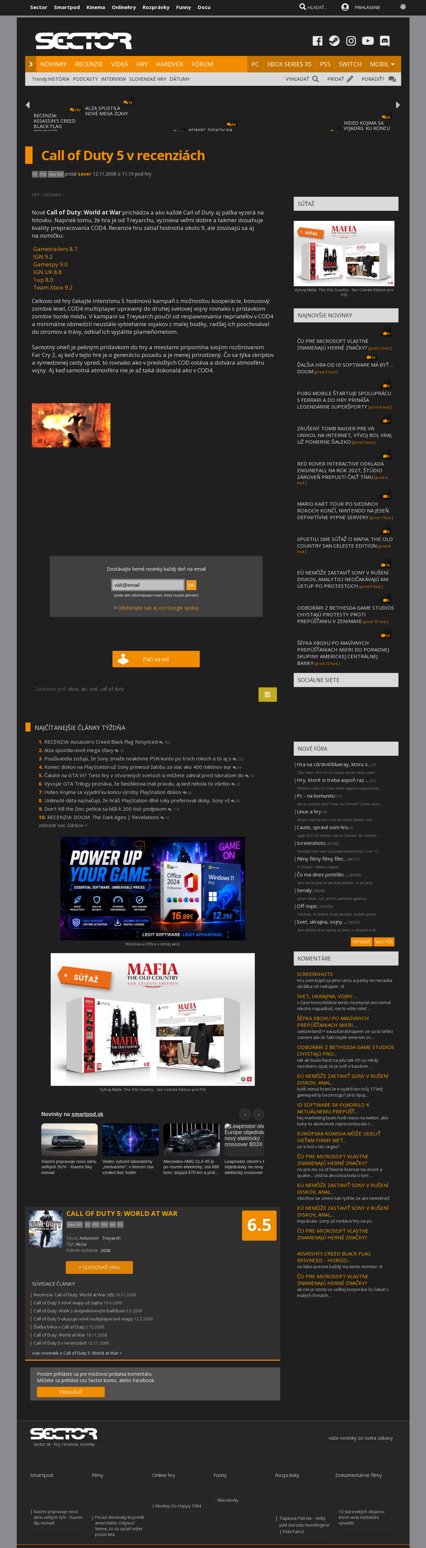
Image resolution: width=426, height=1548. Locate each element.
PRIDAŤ (335, 79)
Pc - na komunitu (316, 795)
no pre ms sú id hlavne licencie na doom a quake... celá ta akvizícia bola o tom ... (339, 1172)
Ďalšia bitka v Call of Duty (59, 1327)
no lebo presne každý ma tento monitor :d (339, 1266)
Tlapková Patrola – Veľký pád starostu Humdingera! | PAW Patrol (304, 1525)
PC (255, 64)
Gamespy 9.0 (50, 264)
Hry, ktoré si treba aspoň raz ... (333, 780)
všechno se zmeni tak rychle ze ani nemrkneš (343, 1198)
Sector (38, 7)
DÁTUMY (180, 79)
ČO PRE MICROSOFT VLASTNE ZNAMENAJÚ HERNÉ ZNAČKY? (333, 344)
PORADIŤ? (373, 79)
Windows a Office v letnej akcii (153, 943)
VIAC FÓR (384, 942)
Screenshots (311, 843)
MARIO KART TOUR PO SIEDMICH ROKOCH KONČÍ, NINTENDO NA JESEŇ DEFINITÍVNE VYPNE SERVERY (343, 510)
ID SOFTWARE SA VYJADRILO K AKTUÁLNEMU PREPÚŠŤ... (333, 1108)
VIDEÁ (119, 64)
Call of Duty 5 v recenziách (60, 1343)
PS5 (325, 64)
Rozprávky (156, 7)
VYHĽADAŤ (297, 79)
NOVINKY (53, 64)
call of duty (112, 689)
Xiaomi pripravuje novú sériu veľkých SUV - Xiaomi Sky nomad (58, 1517)
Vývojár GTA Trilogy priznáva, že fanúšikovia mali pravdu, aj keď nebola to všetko (142, 783)
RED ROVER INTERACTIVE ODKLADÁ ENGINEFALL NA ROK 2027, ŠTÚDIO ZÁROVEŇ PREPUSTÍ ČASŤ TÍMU (340, 470)
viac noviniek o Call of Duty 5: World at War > (77, 1353)
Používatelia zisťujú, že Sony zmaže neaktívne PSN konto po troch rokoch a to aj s (144, 758)
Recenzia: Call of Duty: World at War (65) (74, 1295)
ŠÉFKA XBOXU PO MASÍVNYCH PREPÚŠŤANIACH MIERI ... (333, 1021)
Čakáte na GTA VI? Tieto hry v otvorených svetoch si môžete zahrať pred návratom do (149, 775)
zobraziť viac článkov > (63, 825)
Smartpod (67, 7)
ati (84, 689)
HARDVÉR (169, 64)
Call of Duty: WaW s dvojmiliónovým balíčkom (79, 1311)
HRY (142, 64)
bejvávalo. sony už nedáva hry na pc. (335, 1221)
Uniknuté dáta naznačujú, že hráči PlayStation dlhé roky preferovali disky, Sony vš (142, 800)
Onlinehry (124, 7)
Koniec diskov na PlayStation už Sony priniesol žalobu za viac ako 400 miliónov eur (143, 766)
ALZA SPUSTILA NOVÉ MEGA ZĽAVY (106, 111)
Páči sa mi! (156, 659)
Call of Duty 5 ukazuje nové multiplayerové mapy (83, 1319)
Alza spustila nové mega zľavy (84, 750)
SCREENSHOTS (315, 974)
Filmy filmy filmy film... (321, 858)
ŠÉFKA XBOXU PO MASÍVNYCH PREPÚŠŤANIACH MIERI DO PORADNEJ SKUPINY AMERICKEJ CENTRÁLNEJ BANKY (343, 652)
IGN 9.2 (43, 256)
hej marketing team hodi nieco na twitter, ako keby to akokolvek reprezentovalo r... (342, 1121)
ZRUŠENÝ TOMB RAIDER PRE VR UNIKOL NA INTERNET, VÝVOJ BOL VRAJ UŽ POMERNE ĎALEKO (344, 435)
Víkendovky (227, 1500)
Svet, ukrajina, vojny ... (322, 921)
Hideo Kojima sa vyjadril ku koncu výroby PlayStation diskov (118, 792)
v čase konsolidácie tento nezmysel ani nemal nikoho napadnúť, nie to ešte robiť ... (344, 1005)
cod (93, 689)
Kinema (96, 7)
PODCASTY (85, 79)
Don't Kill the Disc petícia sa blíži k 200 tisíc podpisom (111, 808)
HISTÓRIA (58, 79)
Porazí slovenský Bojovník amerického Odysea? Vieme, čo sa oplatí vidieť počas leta (119, 1525)
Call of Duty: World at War (59, 1335)
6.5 (259, 1224)
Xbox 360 (56, 174)
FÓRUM (202, 64)
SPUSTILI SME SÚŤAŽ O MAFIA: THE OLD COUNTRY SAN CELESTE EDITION (345, 542)
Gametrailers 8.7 (55, 249)
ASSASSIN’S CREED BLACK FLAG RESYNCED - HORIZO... (334, 1256)
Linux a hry (310, 811)
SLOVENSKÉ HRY (147, 79)
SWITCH (350, 64)
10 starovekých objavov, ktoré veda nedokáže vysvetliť (362, 1517)
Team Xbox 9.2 (53, 287)
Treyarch (111, 1238)
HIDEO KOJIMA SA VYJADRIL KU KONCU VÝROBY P (367, 128)
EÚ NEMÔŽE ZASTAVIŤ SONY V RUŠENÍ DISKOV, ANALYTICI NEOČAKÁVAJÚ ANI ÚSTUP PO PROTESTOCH (343, 579)
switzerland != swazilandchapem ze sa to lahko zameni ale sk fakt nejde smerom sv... (345, 1034)
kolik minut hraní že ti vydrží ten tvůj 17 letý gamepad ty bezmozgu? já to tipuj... (340, 1092)
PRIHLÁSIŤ (70, 1392)
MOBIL (379, 64)
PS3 (43, 174)
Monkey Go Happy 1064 (178, 1506)
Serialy (304, 890)
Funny (183, 7)
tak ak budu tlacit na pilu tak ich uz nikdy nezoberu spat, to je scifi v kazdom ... (338, 1063)
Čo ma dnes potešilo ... (322, 874)
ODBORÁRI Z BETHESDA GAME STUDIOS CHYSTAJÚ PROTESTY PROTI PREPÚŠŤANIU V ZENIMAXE (345, 614)
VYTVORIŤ (361, 942)
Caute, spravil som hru (322, 827)
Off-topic (307, 906)
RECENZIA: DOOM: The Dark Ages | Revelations (108, 817)
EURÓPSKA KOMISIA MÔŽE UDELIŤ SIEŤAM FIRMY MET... (338, 1136)
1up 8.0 (43, 280)
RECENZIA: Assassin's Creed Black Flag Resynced (107, 741)
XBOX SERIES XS (289, 64)
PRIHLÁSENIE (367, 7)
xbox (73, 689)
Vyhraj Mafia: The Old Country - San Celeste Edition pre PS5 (153, 1089)
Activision (89, 1238)
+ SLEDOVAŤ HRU (99, 1267)
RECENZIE (89, 64)
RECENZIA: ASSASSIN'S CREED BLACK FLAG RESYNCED (55, 123)
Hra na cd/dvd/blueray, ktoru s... (334, 764)
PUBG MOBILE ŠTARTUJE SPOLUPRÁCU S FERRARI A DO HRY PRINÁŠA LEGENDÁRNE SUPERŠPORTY (344, 400)
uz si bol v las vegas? (318, 1146)
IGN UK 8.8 (47, 272)
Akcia (81, 1244)
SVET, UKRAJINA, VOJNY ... (327, 996)
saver (84, 174)
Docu (204, 7)
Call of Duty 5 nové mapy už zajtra (68, 1303)
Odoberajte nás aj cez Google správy (158, 608)
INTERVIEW (113, 79)
